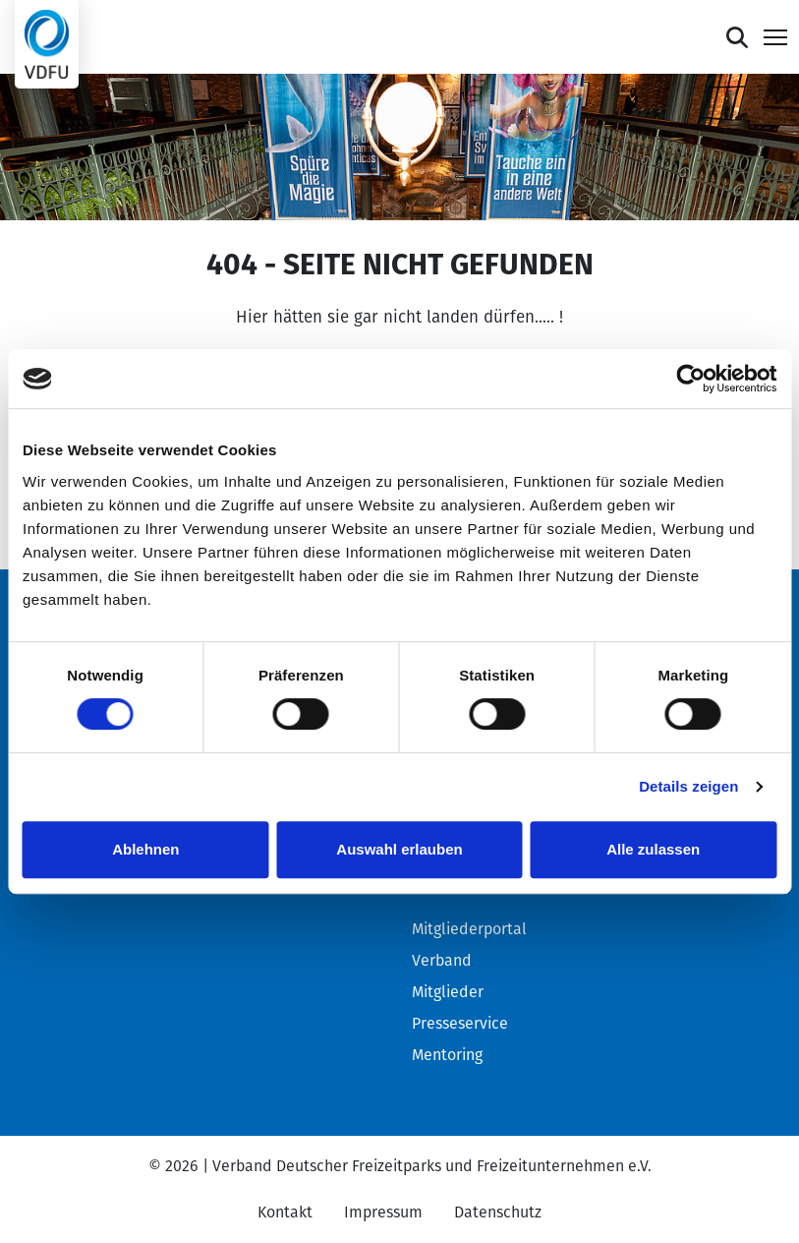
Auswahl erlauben (399, 849)
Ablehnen (145, 849)
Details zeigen (688, 786)
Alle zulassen (653, 849)
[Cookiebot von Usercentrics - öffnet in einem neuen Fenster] (690, 378)
